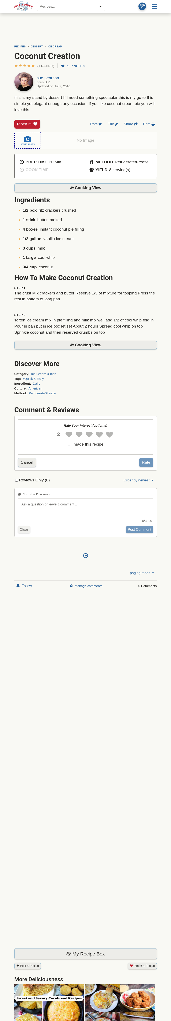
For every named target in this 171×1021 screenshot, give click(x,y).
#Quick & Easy (33, 378)
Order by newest (138, 480)
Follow (24, 586)
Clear (24, 530)
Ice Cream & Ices (43, 374)
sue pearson (48, 78)
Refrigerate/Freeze (42, 393)
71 (73, 66)
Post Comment (139, 530)
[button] (34, 66)
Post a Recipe (27, 965)
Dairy (36, 383)
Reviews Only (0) (34, 480)
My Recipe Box (85, 954)
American (35, 388)
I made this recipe (87, 444)
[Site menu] (155, 6)
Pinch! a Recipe (142, 965)
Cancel (27, 462)
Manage (86, 586)
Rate (146, 462)
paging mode (142, 573)
